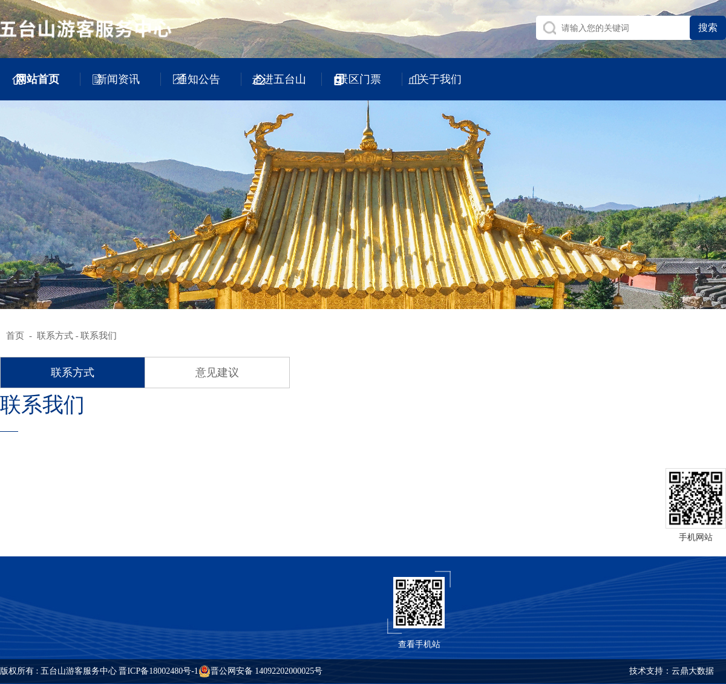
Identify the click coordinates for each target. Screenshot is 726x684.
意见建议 (217, 372)
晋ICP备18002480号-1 (158, 671)
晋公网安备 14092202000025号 (260, 671)
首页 (15, 335)
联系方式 (55, 335)
